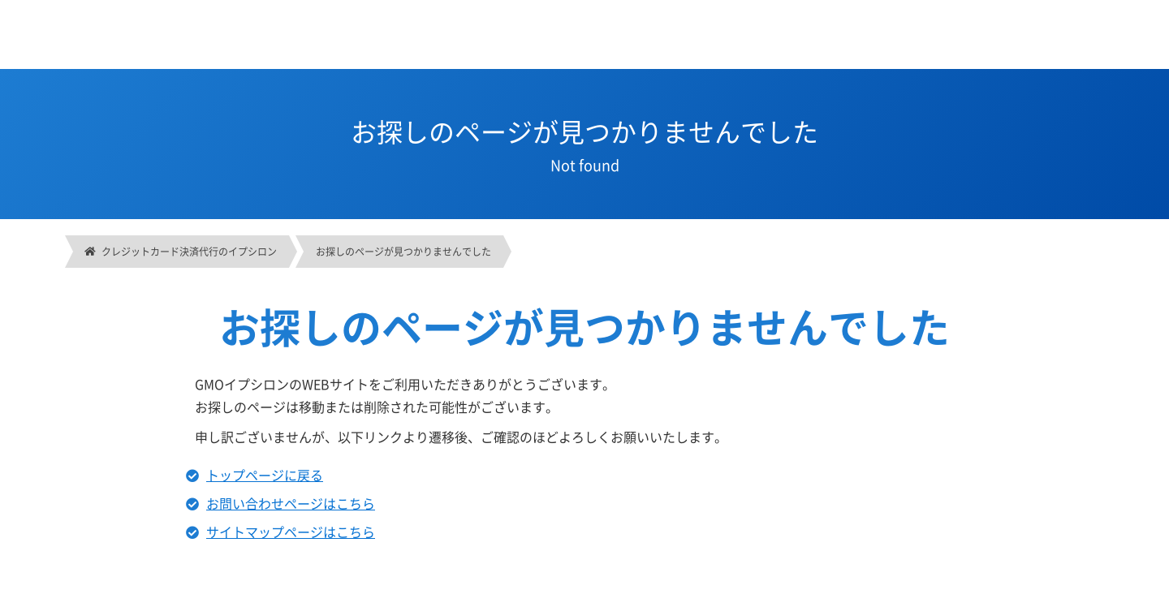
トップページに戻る (264, 474)
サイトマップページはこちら (290, 531)
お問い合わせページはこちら (290, 503)
